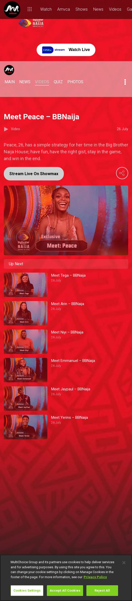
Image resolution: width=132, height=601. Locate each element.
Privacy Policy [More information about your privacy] (95, 577)
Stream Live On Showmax (33, 173)
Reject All (102, 590)
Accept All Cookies (65, 590)
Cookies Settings (27, 590)
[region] (66, 578)
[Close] (123, 562)
